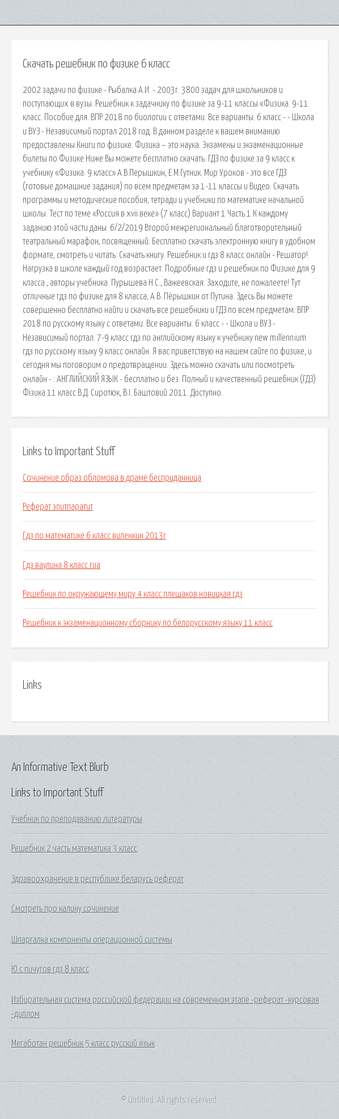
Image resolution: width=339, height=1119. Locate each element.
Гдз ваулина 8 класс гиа (61, 565)
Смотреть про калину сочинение (65, 908)
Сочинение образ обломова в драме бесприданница (112, 477)
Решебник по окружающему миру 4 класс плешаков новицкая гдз (133, 594)
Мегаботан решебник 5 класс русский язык (83, 1043)
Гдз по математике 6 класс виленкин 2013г (94, 535)
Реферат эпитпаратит (58, 506)
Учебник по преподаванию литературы (76, 819)
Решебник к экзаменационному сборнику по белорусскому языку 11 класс (148, 623)
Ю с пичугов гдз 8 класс (50, 969)
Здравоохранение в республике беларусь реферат (97, 879)
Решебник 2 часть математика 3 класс (74, 848)
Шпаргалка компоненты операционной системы (91, 939)
